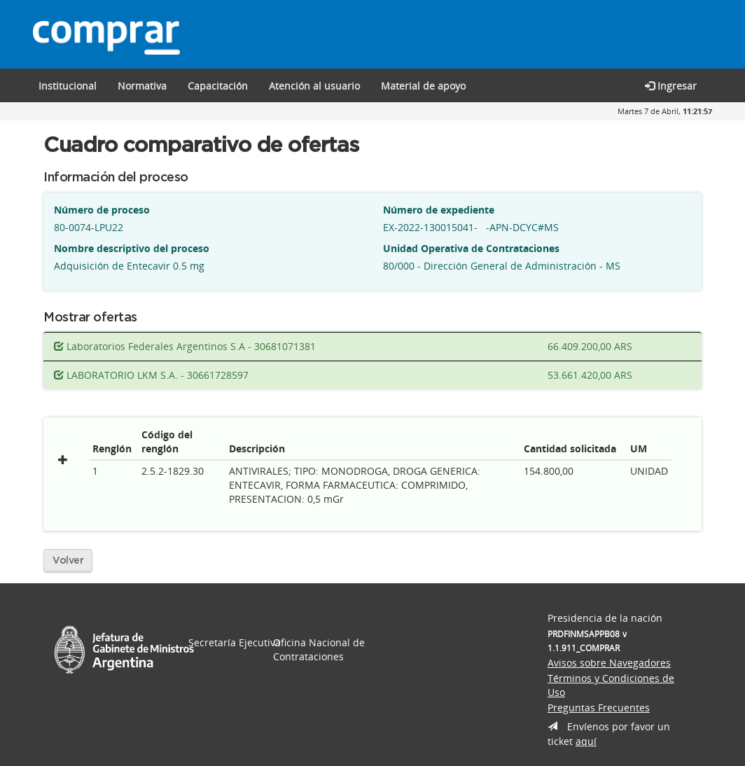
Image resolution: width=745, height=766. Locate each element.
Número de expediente (438, 209)
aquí (586, 741)
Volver (68, 561)
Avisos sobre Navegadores (609, 662)
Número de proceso (102, 209)
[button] (217, 85)
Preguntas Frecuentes (599, 707)
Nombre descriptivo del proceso (131, 248)
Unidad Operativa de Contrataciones (471, 248)
